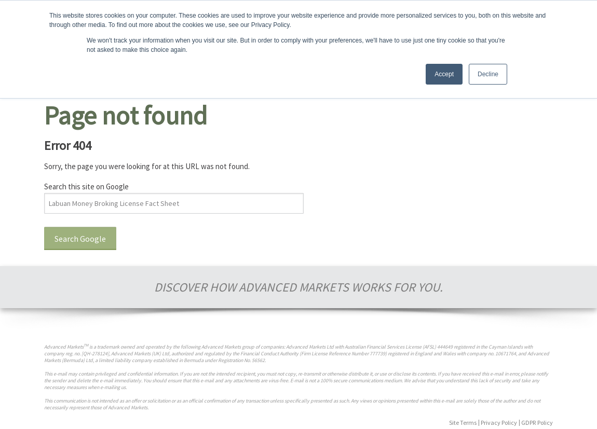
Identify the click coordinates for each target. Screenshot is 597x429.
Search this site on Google (86, 186)
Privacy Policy (499, 422)
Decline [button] (488, 74)
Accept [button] (444, 74)
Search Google (80, 238)
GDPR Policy (537, 422)
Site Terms (463, 422)
